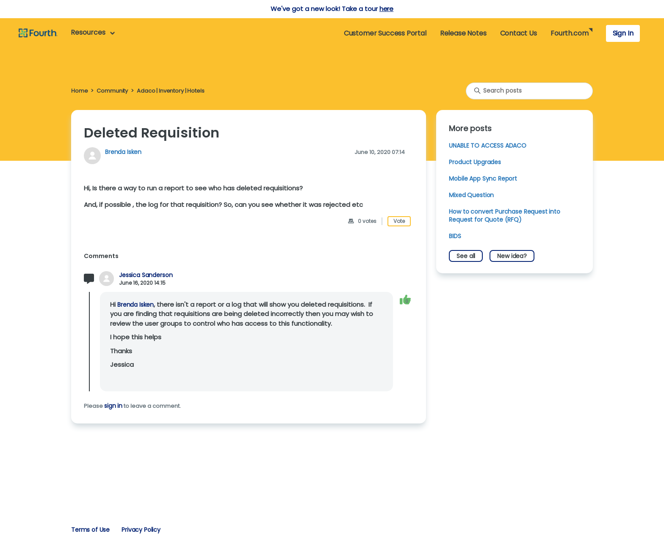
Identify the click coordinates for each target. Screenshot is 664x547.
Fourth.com (569, 33)
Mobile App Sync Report (483, 178)
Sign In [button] (623, 33)
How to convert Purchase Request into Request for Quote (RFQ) (504, 215)
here (386, 8)
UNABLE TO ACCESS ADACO (487, 145)
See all (465, 256)
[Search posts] (529, 90)
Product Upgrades (475, 162)
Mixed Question (471, 195)
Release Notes (463, 33)
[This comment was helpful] (405, 299)
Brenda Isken (123, 152)
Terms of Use (90, 529)
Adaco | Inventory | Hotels (170, 91)
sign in (113, 405)
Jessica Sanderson (145, 275)
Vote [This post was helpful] (399, 221)
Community (112, 91)
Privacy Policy (141, 529)
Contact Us (518, 33)
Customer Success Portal (385, 33)
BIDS (455, 236)
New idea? (512, 256)
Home (79, 91)
